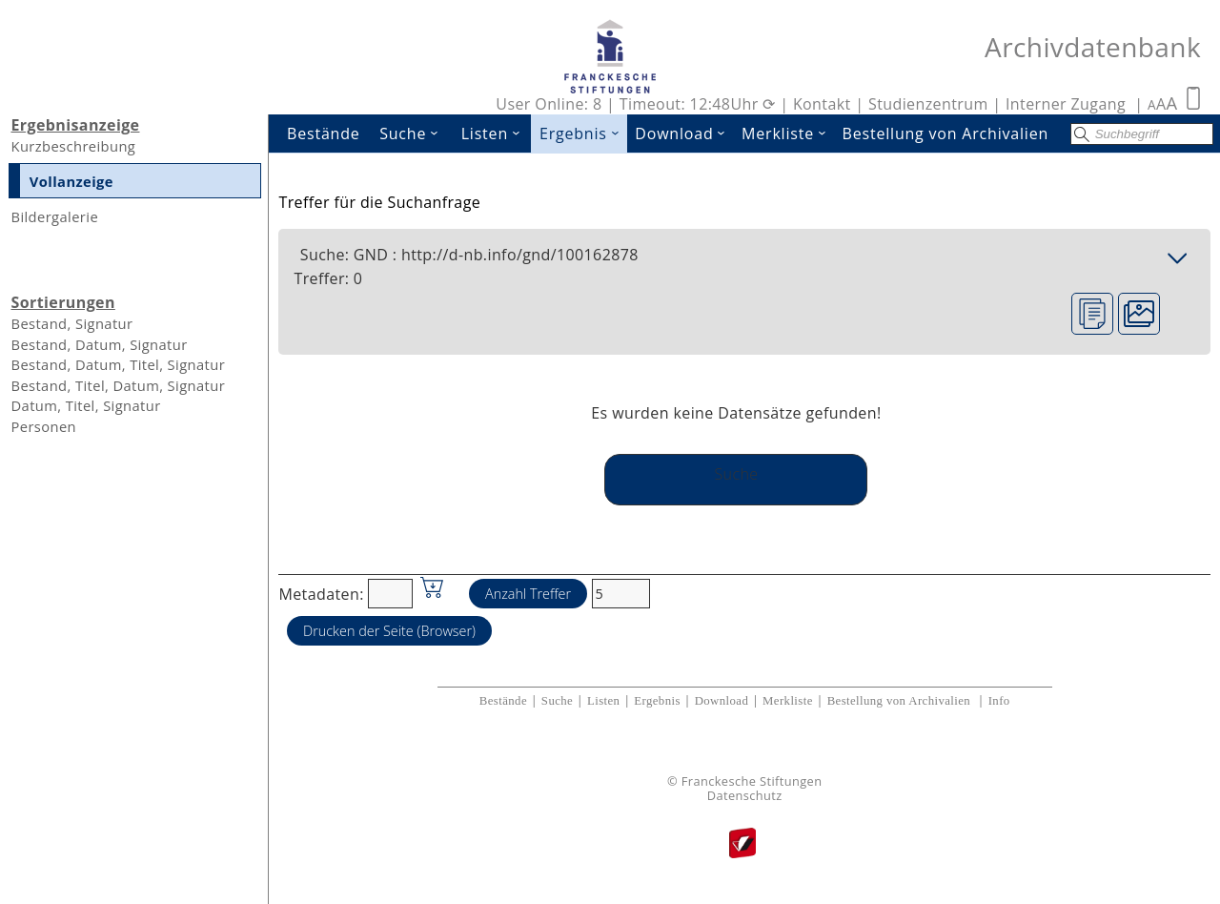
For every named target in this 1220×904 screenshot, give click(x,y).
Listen (496, 133)
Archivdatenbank (1093, 47)
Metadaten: (320, 593)
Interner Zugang (1066, 103)
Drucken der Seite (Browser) (389, 631)
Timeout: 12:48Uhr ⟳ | (706, 103)
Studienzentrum (928, 103)
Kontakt (822, 103)
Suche (414, 133)
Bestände (323, 133)
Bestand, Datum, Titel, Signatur (117, 364)
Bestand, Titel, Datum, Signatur (117, 385)
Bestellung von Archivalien (946, 133)
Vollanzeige (71, 181)
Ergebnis (583, 133)
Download (684, 133)
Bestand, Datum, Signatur (98, 344)
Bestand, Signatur (71, 323)
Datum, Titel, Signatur (85, 405)
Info (999, 701)
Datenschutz (745, 796)
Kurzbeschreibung (72, 145)
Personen (43, 426)
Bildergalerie (54, 216)
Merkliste (788, 133)
